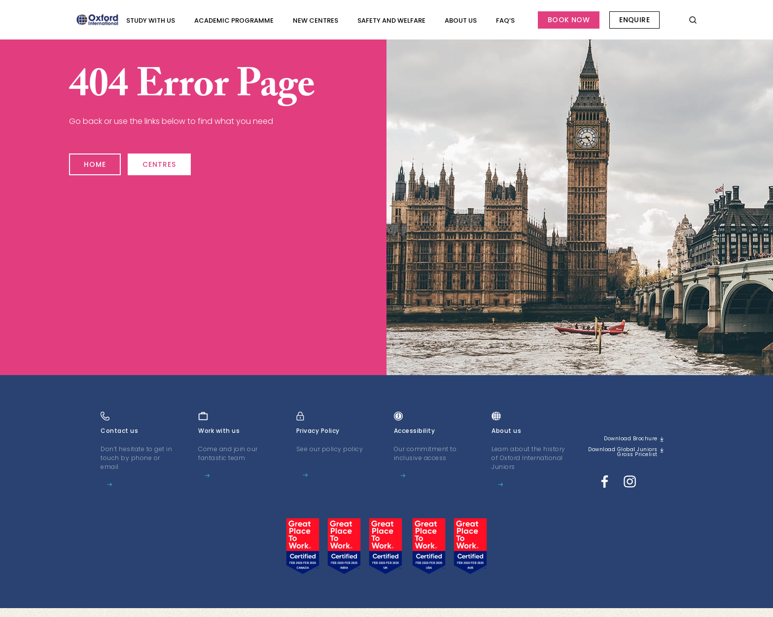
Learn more (124, 485)
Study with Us (150, 20)
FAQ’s (505, 20)
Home (100, 160)
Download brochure (625, 439)
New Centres (315, 20)
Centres (181, 160)
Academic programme (234, 20)
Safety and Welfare (391, 20)
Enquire (634, 20)
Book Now (569, 20)
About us (461, 20)
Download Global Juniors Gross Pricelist (629, 457)
